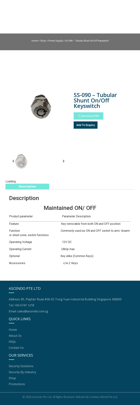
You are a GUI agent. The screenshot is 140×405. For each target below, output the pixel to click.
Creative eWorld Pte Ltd (103, 397)
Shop (43, 40)
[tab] (27, 186)
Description (27, 186)
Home (35, 40)
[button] (88, 116)
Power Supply (55, 40)
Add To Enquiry (85, 125)
